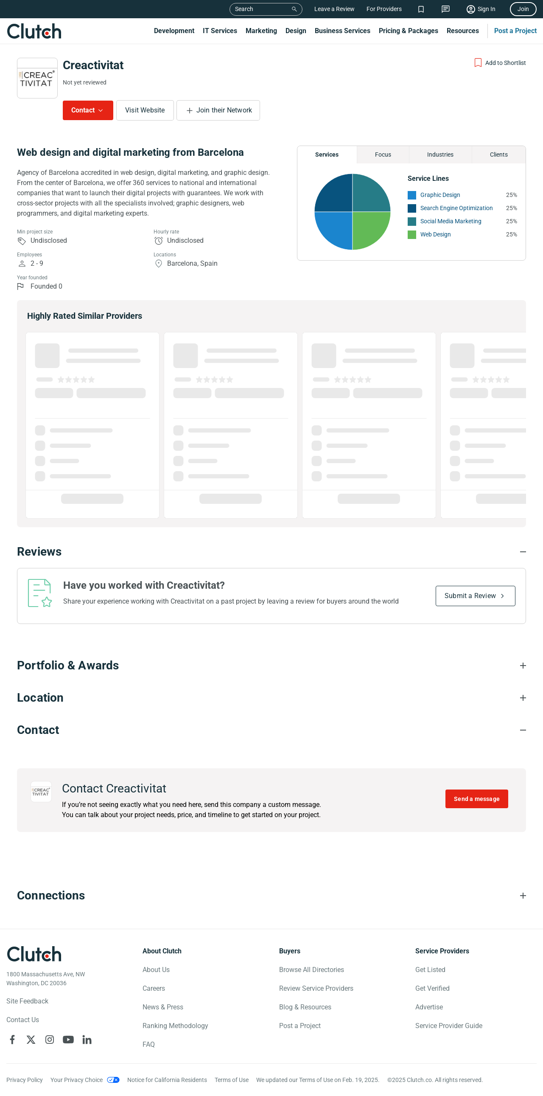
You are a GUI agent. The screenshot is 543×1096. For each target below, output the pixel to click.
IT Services (220, 31)
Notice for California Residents (167, 1079)
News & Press (163, 1007)
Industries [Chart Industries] (440, 154)
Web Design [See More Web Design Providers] (435, 234)
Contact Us (22, 1020)
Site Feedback (27, 1001)
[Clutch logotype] (34, 953)
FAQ (149, 1044)
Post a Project (515, 31)
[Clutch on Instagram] (50, 1039)
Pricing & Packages (408, 31)
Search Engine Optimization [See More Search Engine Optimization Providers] (456, 208)
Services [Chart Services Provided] (327, 154)
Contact (83, 110)
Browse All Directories (311, 970)
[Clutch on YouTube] (68, 1039)
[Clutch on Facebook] (12, 1039)
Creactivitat (93, 65)
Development (174, 31)
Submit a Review (470, 596)
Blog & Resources (305, 1007)
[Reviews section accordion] (271, 552)
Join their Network (224, 110)
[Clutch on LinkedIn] (87, 1039)
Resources (463, 31)
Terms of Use (232, 1079)
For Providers (384, 9)
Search (244, 9)
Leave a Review (334, 9)
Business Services (342, 31)
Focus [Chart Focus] (383, 154)
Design (295, 31)
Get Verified (432, 988)
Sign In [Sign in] (486, 9)
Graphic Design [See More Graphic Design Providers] (440, 194)
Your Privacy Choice (76, 1079)
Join (523, 9)
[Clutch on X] (31, 1039)
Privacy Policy (24, 1079)
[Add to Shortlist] (499, 63)
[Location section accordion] (271, 698)
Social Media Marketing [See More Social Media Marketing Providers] (450, 221)
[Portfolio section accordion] (271, 665)
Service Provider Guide (448, 1026)
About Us (156, 970)
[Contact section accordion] (271, 730)
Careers (154, 988)
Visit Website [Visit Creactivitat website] (145, 110)
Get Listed (430, 970)
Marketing (261, 31)
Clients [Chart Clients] (499, 154)
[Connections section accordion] (271, 896)
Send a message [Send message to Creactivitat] (477, 798)
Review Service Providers (316, 988)
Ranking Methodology (175, 1026)
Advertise (429, 1007)
